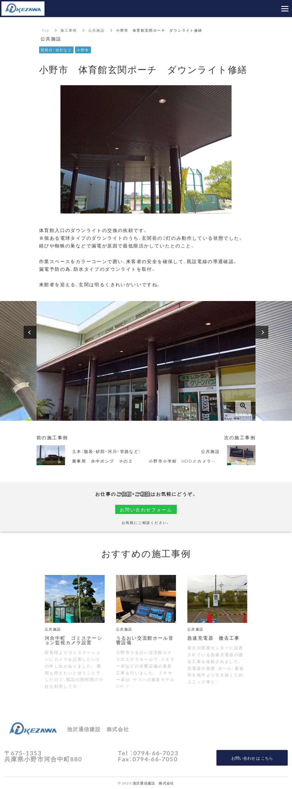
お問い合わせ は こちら (252, 758)
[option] (146, 361)
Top (45, 30)
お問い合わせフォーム (146, 509)
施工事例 (68, 30)
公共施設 (96, 30)
